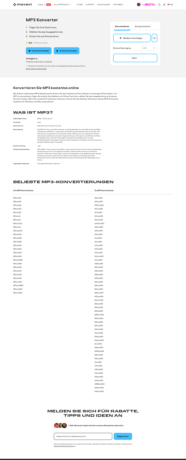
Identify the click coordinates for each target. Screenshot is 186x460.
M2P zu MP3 (99, 267)
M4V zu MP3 (99, 282)
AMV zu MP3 (99, 227)
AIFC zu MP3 (99, 216)
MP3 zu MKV (17, 249)
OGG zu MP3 (99, 329)
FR (32, 62)
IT (34, 62)
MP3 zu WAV (17, 282)
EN (29, 62)
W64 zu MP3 (99, 377)
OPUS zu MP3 (99, 340)
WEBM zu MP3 (100, 384)
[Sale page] (146, 4)
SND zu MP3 (99, 355)
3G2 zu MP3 (99, 198)
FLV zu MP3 (98, 260)
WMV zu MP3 (99, 391)
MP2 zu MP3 (99, 304)
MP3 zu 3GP (17, 201)
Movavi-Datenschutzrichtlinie (64, 446)
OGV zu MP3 (99, 333)
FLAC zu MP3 (99, 256)
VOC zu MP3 (99, 373)
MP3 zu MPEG (18, 260)
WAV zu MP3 (99, 380)
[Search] (159, 4)
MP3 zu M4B (17, 238)
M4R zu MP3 (99, 278)
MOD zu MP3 (99, 296)
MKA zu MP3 (99, 285)
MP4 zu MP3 (99, 307)
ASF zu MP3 (98, 234)
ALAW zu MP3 (99, 223)
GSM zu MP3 (99, 263)
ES (36, 62)
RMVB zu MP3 (99, 351)
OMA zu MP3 (99, 336)
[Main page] (22, 4)
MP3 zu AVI (17, 220)
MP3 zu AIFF (17, 209)
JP (45, 62)
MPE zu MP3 (99, 311)
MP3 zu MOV (17, 252)
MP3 (149, 48)
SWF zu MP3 (99, 358)
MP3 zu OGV (17, 271)
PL (43, 62)
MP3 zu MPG (17, 263)
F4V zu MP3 (98, 252)
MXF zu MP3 (99, 322)
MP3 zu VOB (17, 278)
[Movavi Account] (164, 4)
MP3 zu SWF (17, 274)
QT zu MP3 (98, 344)
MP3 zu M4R (17, 241)
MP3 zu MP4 (17, 256)
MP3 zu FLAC (17, 223)
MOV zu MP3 (99, 300)
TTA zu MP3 (98, 366)
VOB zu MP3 (99, 369)
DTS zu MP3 (99, 249)
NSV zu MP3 (99, 325)
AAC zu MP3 (99, 209)
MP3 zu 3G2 (17, 198)
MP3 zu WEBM (18, 285)
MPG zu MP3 (99, 318)
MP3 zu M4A (17, 234)
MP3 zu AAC (17, 205)
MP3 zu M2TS (17, 230)
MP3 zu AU (17, 216)
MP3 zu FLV (17, 227)
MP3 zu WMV (17, 293)
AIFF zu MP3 (99, 220)
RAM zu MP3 (99, 347)
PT (38, 62)
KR (48, 62)
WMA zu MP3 (99, 387)
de (170, 4)
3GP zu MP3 (99, 201)
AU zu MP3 (98, 238)
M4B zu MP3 (99, 274)
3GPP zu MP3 (99, 205)
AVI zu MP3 (98, 241)
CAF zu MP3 (99, 245)
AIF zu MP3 (98, 212)
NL (41, 62)
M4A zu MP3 (99, 271)
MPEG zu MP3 (99, 314)
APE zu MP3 (99, 230)
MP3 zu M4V (17, 245)
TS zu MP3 (98, 362)
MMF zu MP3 (99, 293)
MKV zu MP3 (99, 289)
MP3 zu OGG (17, 267)
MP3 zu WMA (17, 289)
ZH (51, 62)
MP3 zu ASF (17, 212)
